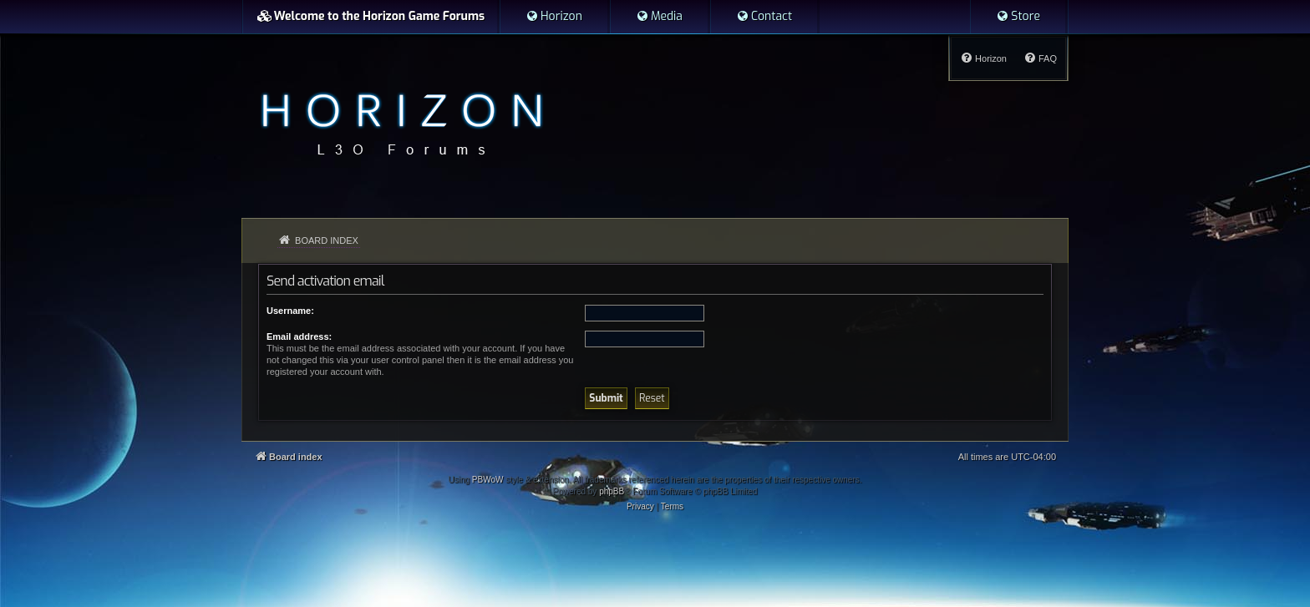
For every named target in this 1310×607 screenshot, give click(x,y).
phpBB (611, 491)
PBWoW (488, 479)
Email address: (299, 336)
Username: (290, 311)
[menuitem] (554, 16)
